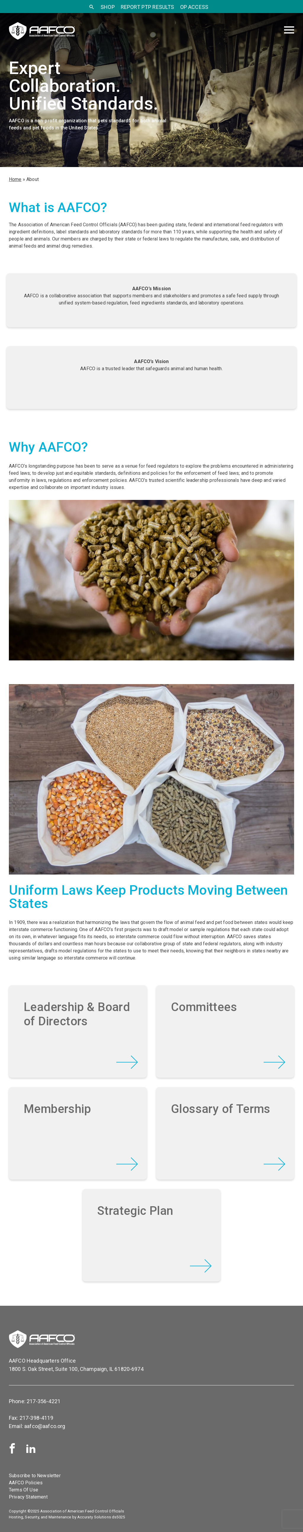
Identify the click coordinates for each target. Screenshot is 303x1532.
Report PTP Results (147, 7)
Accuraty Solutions (94, 1517)
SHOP (108, 7)
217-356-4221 (43, 1401)
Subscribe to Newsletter (35, 1475)
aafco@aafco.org (44, 1426)
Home (15, 179)
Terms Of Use (23, 1490)
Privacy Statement (28, 1497)
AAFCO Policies (26, 1483)
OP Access (194, 7)
